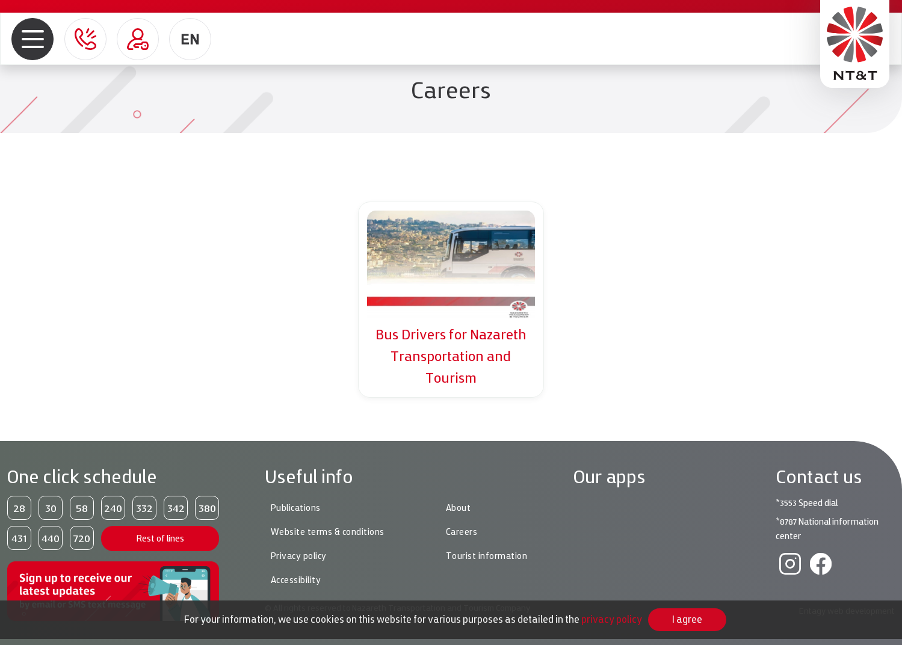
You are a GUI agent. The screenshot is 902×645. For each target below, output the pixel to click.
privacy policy (611, 619)
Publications (296, 507)
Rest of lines (160, 538)
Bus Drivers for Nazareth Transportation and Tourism (451, 356)
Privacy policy (299, 556)
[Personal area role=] (138, 39)
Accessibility (296, 580)
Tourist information (487, 556)
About (458, 507)
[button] (33, 39)
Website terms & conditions (328, 531)
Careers (462, 531)
